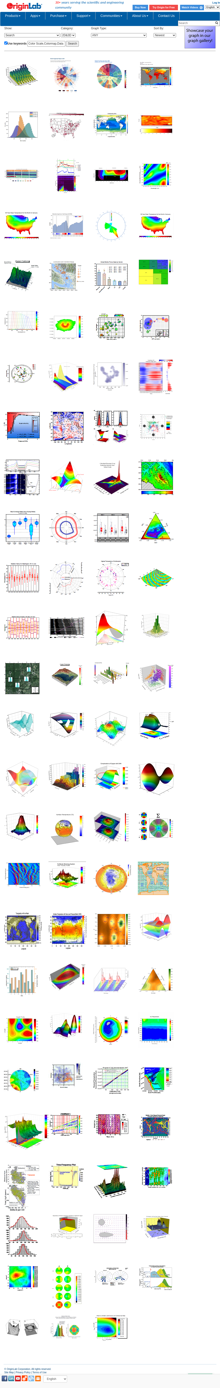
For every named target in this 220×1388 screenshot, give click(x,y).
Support (83, 16)
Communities (111, 16)
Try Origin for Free (164, 7)
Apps (35, 16)
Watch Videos (192, 7)
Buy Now (140, 7)
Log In (216, 2)
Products (13, 16)
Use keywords (17, 43)
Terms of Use (39, 1372)
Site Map (9, 1372)
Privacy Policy (23, 1372)
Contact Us (166, 16)
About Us (140, 16)
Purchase (58, 16)
